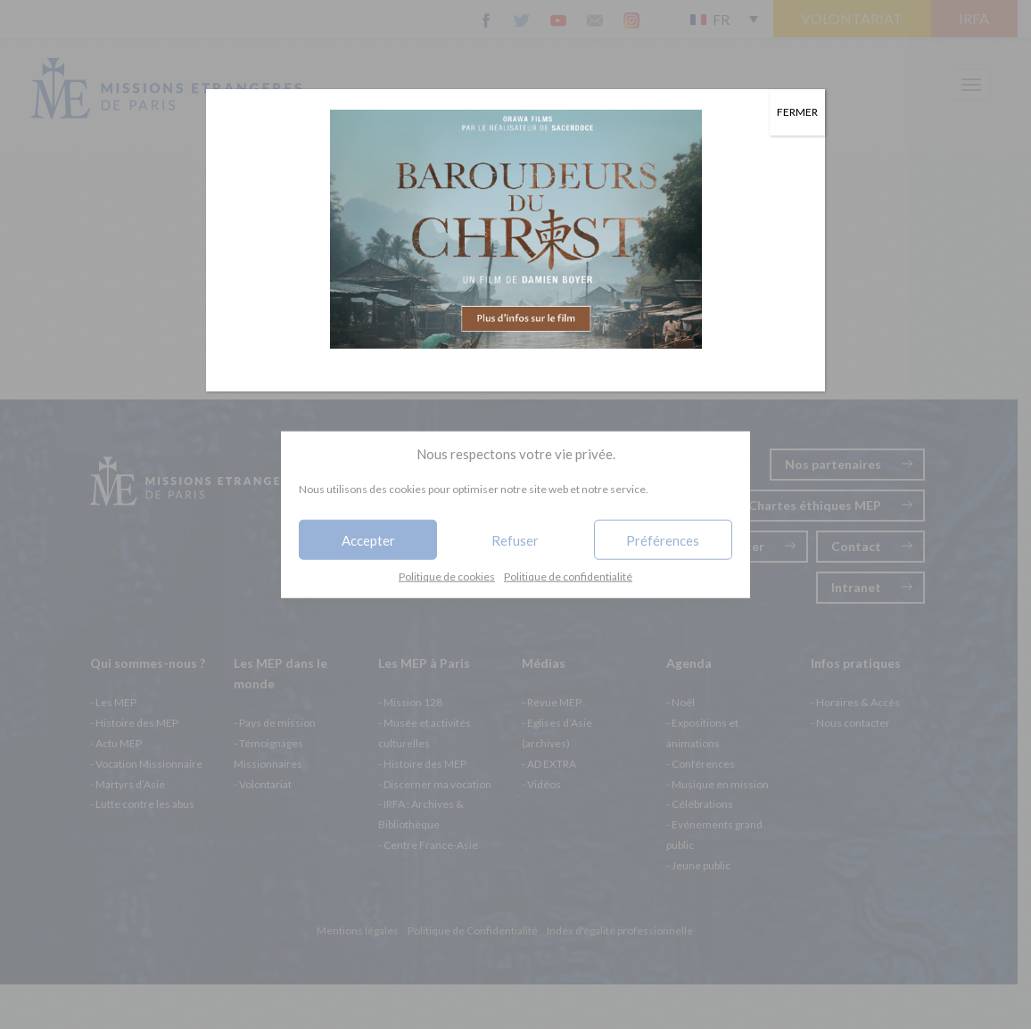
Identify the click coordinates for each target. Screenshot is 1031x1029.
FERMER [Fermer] (797, 112)
